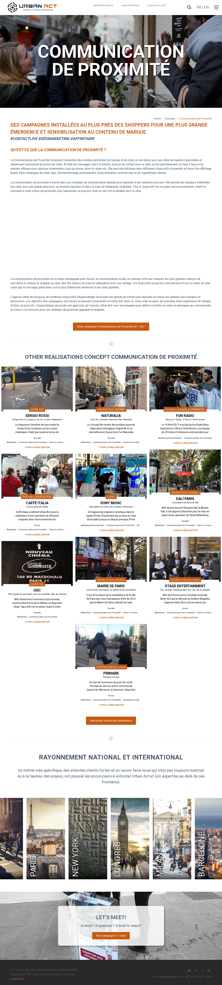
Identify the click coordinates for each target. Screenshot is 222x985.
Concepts (170, 118)
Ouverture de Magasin (133, 442)
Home (157, 118)
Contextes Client (156, 6)
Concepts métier (130, 6)
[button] (4, 836)
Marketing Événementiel (168, 438)
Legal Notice (17, 977)
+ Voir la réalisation (37, 447)
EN (206, 7)
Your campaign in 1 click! (111, 934)
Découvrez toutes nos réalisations (111, 719)
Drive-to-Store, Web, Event (62, 442)
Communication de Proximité (33, 442)
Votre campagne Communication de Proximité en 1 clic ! (111, 326)
